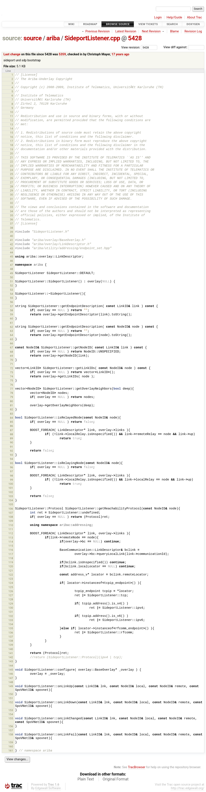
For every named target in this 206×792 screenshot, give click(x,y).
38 (11, 227)
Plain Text (86, 779)
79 (11, 397)
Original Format (116, 779)
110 (10, 525)
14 (11, 128)
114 (10, 541)
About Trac (194, 17)
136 (10, 632)
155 (10, 718)
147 (10, 678)
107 (10, 512)
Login (158, 17)
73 (11, 372)
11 (11, 116)
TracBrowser (136, 767)
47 (11, 265)
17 (11, 141)
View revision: (130, 47)
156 (10, 726)
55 (11, 298)
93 (11, 454)
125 (10, 587)
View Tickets (148, 24)
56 (11, 302)
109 (10, 520)
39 (11, 231)
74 (11, 376)
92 (11, 450)
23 (11, 165)
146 (10, 673)
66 (11, 343)
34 (11, 211)
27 (11, 182)
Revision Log (193, 31)
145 (10, 669)
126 (10, 591)
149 (10, 686)
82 (11, 409)
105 (10, 504)
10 (11, 112)
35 (11, 215)
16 (11, 137)
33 (11, 207)
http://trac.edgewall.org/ (187, 788)
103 (10, 496)
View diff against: (183, 47)
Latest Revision (125, 31)
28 (11, 186)
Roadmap (90, 24)
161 (10, 750)
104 (10, 500)
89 (11, 438)
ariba (53, 38)
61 (11, 322)
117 (10, 554)
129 (10, 603)
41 (11, 240)
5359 (62, 54)
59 (11, 314)
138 (10, 640)
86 (11, 426)
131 (10, 611)
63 (11, 331)
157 (10, 730)
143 (10, 661)
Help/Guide (174, 17)
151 (10, 698)
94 (11, 459)
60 (11, 318)
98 (11, 475)
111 (10, 529)
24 (11, 170)
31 (11, 198)
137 (10, 636)
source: (12, 38)
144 (10, 665)
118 (10, 558)
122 (10, 574)
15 (11, 132)
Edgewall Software (48, 788)
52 (11, 285)
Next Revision (151, 31)
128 (10, 599)
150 (10, 694)
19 (11, 149)
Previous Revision (97, 31)
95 (11, 463)
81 (11, 405)
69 (11, 355)
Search (172, 24)
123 (10, 578)
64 (11, 335)
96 (11, 467)
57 (11, 306)
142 (10, 657)
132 (10, 616)
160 (10, 746)
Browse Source (118, 24)
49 (11, 273)
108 (10, 516)
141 (10, 653)
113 (10, 537)
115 (10, 545)
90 (11, 442)
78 (11, 392)
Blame (174, 31)
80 (11, 401)
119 (10, 562)
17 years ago (120, 54)
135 (10, 628)
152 (10, 702)
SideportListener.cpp (92, 38)
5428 (135, 38)
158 (10, 734)
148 (10, 682)
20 (11, 153)
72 (11, 368)
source (32, 38)
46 (11, 260)
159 (10, 742)
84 (11, 417)
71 (11, 364)
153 (10, 710)
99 (11, 479)
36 (11, 219)
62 (11, 326)
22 (11, 161)
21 (11, 157)
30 (11, 194)
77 (11, 388)
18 (11, 145)
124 (10, 582)
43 (11, 248)
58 (11, 310)
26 (11, 178)
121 (10, 570)
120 (10, 566)
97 (11, 471)
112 (10, 533)
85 (11, 421)
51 (11, 281)
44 (11, 252)
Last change (11, 54)
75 (11, 380)
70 (11, 359)
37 (11, 223)
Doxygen (193, 24)
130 (10, 607)
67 (11, 347)
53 (11, 289)
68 (11, 351)
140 (10, 649)
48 (11, 269)
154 (10, 714)
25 (11, 174)
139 (10, 644)
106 (10, 508)
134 (10, 624)
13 (11, 124)
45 (11, 256)
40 (11, 236)
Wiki (71, 24)
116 (10, 549)
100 (10, 483)
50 (11, 277)
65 (11, 339)
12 (11, 120)
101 (10, 487)
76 (11, 384)
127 (10, 595)
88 (11, 434)
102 (10, 492)
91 (11, 446)
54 (11, 293)
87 (11, 430)
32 (11, 203)
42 (11, 244)
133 (10, 620)
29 (11, 190)
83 (11, 413)
